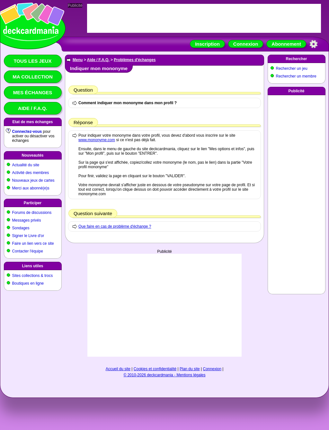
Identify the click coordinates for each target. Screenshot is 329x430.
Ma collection (32, 76)
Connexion (245, 44)
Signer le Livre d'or (28, 235)
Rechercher (296, 59)
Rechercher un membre (296, 76)
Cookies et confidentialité (155, 369)
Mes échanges (32, 92)
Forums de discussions (32, 212)
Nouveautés (32, 155)
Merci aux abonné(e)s (30, 188)
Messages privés (26, 220)
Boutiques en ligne (28, 283)
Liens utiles (32, 266)
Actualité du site (26, 165)
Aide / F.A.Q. (32, 108)
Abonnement (286, 44)
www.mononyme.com (96, 140)
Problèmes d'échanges (135, 60)
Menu (78, 60)
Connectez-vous (27, 131)
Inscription (207, 44)
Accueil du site (118, 369)
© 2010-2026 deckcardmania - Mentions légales (165, 375)
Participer (32, 203)
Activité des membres (30, 172)
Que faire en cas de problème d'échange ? (114, 226)
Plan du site (190, 369)
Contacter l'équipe (27, 251)
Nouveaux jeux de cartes (33, 180)
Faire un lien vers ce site (33, 243)
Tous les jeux (32, 61)
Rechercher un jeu (291, 68)
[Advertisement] (164, 305)
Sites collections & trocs (32, 275)
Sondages (21, 228)
